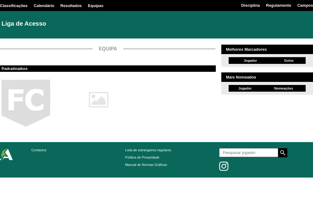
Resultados (71, 5)
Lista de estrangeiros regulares (148, 150)
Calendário (44, 5)
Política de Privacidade (142, 157)
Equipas (96, 5)
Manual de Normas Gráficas (146, 165)
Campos (305, 5)
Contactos (38, 150)
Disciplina (250, 5)
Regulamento (278, 5)
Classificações (14, 5)
